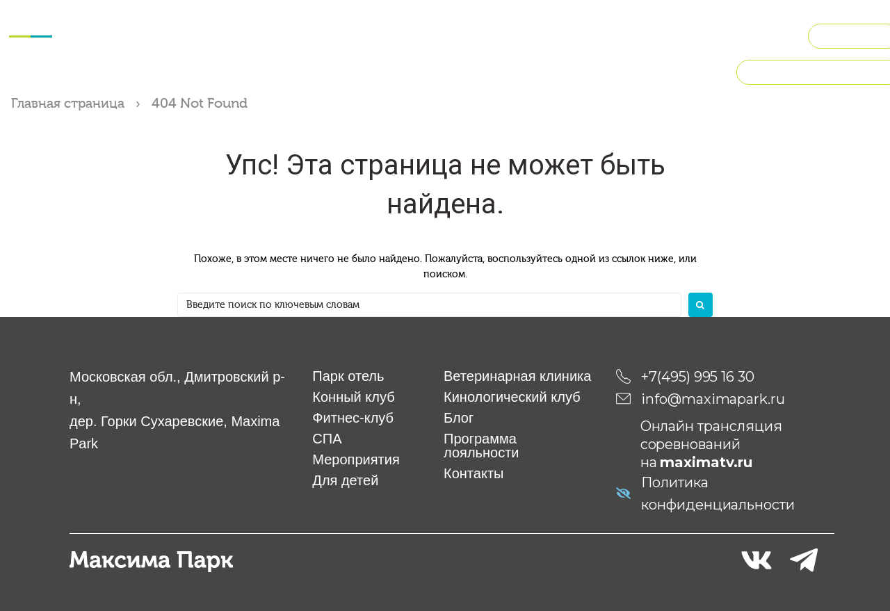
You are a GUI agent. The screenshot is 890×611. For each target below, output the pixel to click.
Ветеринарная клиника (517, 376)
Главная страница (70, 103)
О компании (445, 50)
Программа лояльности (481, 445)
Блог (459, 417)
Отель (106, 16)
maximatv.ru (706, 462)
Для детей (466, 16)
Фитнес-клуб (258, 16)
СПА (319, 16)
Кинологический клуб (653, 16)
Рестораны (760, 16)
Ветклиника (543, 16)
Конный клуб (172, 16)
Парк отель (348, 376)
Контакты (473, 473)
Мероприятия (382, 16)
